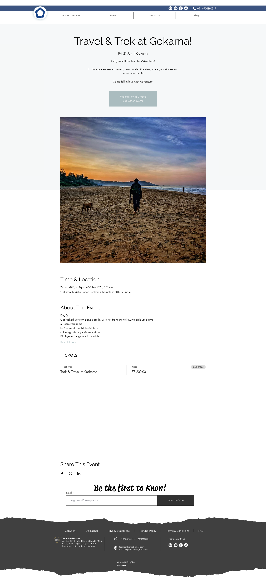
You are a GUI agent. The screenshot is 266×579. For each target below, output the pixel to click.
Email (69, 492)
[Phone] (194, 8)
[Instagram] (170, 8)
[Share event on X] (70, 473)
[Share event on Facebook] (62, 473)
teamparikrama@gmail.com (131, 547)
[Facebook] (181, 8)
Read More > (68, 342)
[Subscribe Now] (175, 500)
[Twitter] (186, 8)
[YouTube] (176, 8)
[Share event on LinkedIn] (79, 473)
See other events (133, 100)
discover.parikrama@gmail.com (133, 549)
